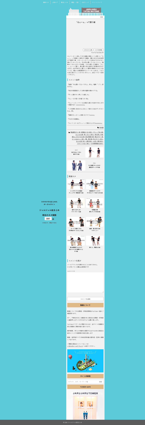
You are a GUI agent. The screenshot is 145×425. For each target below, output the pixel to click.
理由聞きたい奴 (75, 132)
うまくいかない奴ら (83, 143)
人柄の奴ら (88, 141)
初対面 (101, 127)
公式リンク (85, 2)
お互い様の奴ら (98, 141)
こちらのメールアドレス (75, 346)
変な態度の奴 (89, 137)
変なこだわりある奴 (78, 137)
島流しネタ (64, 2)
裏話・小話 (74, 2)
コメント (71, 271)
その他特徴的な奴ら (96, 143)
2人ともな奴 (79, 134)
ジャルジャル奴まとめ (49, 210)
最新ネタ (46, 2)
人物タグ (55, 2)
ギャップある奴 (98, 132)
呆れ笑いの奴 (99, 134)
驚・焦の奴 (88, 139)
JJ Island (85, 363)
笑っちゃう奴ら (89, 134)
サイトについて (97, 2)
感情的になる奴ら (86, 132)
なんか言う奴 (80, 141)
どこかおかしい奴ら (78, 139)
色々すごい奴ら (98, 139)
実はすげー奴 (99, 137)
